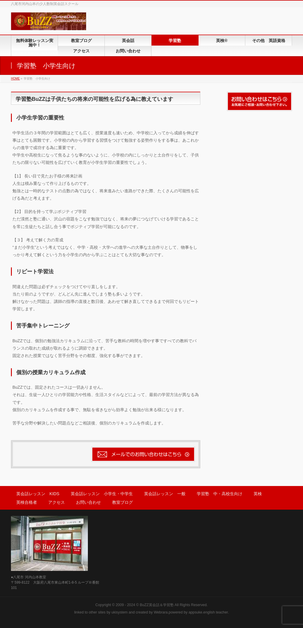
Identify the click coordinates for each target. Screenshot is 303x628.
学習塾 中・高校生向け (219, 493)
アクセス (56, 502)
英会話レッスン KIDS (37, 493)
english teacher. (216, 612)
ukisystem (120, 612)
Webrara (161, 612)
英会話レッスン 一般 (165, 493)
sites (101, 612)
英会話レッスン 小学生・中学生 (102, 493)
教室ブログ (122, 502)
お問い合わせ (88, 502)
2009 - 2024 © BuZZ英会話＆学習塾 (145, 605)
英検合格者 (26, 502)
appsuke (195, 612)
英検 (258, 493)
